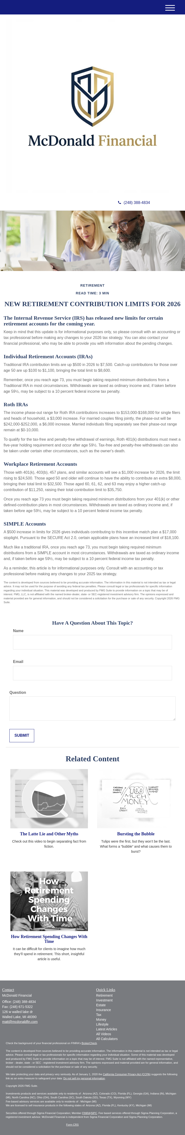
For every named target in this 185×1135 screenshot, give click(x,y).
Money (101, 1019)
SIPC (94, 1113)
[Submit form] (21, 735)
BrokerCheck (89, 1043)
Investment (104, 1000)
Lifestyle (102, 1024)
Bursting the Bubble (135, 833)
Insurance (103, 1010)
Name (18, 631)
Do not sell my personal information (84, 1078)
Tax (98, 1015)
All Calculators (107, 1039)
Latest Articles (106, 1029)
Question (17, 692)
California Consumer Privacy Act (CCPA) (127, 1074)
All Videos (103, 1034)
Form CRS (72, 1124)
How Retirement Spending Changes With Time (49, 939)
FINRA (86, 1113)
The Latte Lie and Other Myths (49, 833)
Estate (101, 1005)
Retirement (104, 995)
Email (18, 662)
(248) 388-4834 (134, 203)
